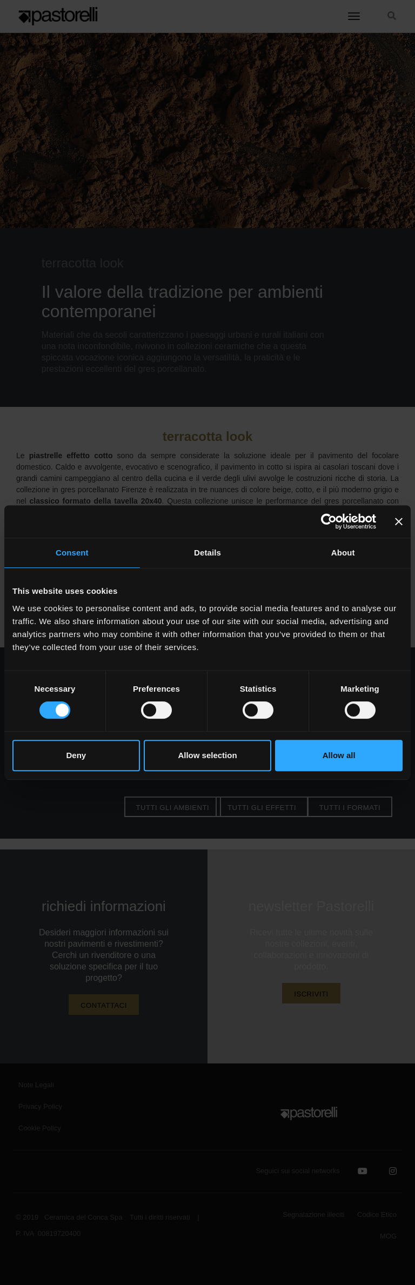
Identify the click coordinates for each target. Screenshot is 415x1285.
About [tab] (343, 552)
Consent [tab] (72, 552)
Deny (76, 755)
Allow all (339, 755)
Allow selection (207, 755)
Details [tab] (207, 552)
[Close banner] (399, 521)
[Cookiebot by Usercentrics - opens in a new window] (329, 521)
